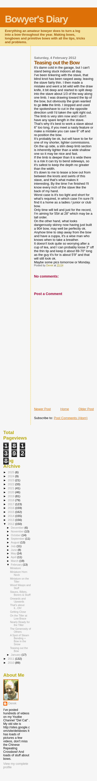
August (15, 542)
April (14, 557)
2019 (11, 496)
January (16, 654)
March (15, 560)
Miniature (15, 568)
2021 (11, 488)
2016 (11, 507)
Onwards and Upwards (18, 600)
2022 (11, 484)
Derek (12, 703)
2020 (11, 492)
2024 (11, 476)
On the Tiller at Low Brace (18, 617)
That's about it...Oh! (17, 607)
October (16, 535)
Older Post (86, 409)
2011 (11, 658)
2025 (11, 472)
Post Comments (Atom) (71, 418)
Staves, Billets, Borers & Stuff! (20, 593)
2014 (11, 515)
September (18, 538)
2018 (11, 500)
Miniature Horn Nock (18, 573)
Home (64, 409)
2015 (11, 511)
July (14, 546)
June (14, 549)
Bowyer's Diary (36, 19)
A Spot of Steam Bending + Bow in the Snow (19, 640)
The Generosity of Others (20, 630)
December (17, 527)
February (17, 564)
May (14, 553)
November (17, 531)
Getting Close (18, 611)
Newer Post (42, 409)
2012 (11, 523)
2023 (11, 480)
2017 (11, 504)
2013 (11, 519)
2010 (11, 662)
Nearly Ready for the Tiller (20, 623)
